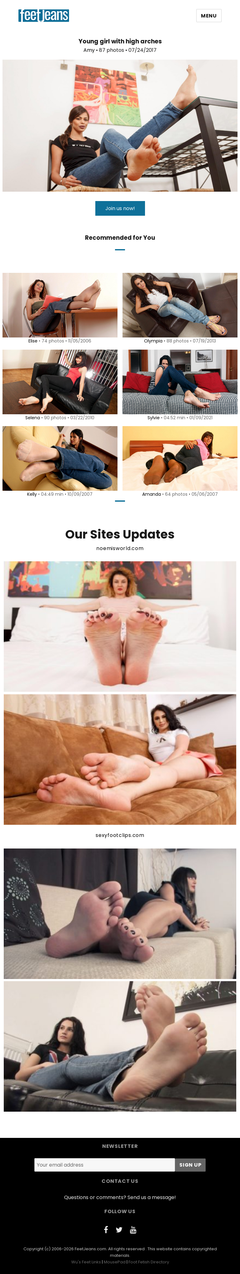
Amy (89, 50)
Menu (209, 15)
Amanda (150, 494)
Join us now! (120, 208)
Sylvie (153, 418)
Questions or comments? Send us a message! (120, 1197)
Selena (31, 418)
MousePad (115, 1262)
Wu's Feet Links (86, 1262)
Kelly (31, 494)
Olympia (152, 341)
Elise (32, 341)
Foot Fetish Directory (148, 1262)
